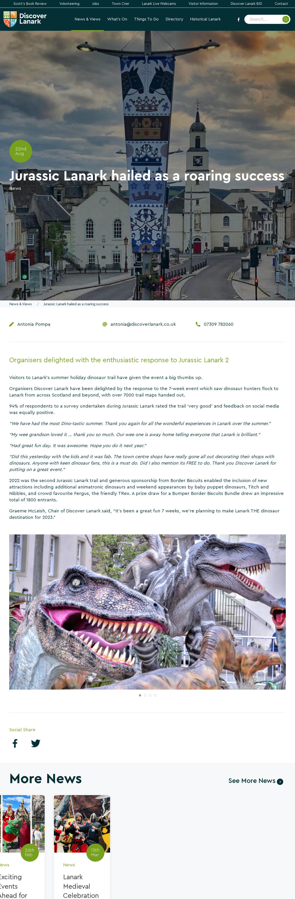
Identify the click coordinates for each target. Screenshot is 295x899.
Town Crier (120, 4)
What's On (117, 19)
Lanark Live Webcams (159, 4)
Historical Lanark (205, 19)
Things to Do (146, 19)
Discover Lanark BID (246, 4)
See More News (251, 781)
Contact (281, 4)
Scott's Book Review (30, 4)
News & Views (87, 19)
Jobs (95, 4)
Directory (174, 19)
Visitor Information (203, 4)
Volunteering (69, 4)
